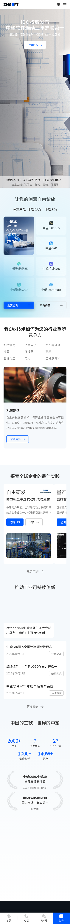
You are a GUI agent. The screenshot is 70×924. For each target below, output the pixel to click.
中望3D (11, 221)
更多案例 (35, 571)
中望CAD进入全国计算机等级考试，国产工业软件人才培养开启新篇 (33, 646)
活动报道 (56, 693)
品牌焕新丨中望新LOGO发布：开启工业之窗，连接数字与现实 (33, 666)
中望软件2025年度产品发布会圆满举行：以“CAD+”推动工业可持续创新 (33, 686)
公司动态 (56, 654)
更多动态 (35, 706)
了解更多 (13, 241)
